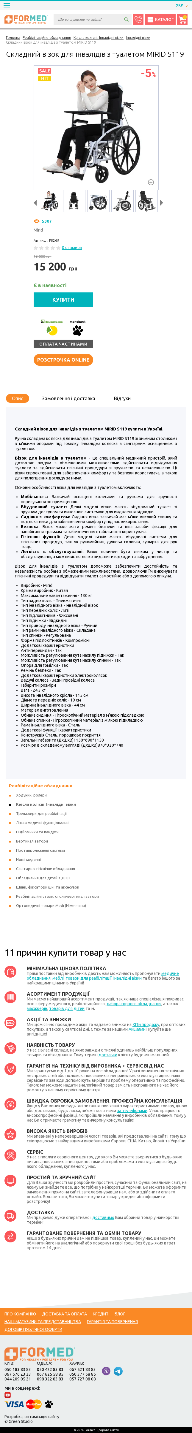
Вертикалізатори (32, 841)
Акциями (137, 1029)
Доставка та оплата (64, 1314)
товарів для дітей (67, 1008)
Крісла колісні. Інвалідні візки (46, 804)
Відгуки (122, 398)
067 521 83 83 (82, 1369)
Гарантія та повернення (112, 1321)
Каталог (160, 19)
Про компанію (20, 1314)
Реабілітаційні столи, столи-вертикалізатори (57, 896)
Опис (17, 398)
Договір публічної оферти (33, 1329)
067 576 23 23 (17, 1374)
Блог (120, 1314)
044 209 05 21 (17, 1379)
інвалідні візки (127, 978)
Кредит (101, 1314)
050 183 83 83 (17, 1369)
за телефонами (132, 1110)
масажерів (37, 1008)
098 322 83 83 (50, 1379)
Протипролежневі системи (40, 850)
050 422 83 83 (50, 1369)
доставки (108, 1054)
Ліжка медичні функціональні (42, 823)
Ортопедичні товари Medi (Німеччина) (51, 905)
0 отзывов (72, 247)
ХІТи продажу (145, 1024)
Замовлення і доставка (68, 398)
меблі (58, 978)
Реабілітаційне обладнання (40, 785)
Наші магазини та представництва (42, 1321)
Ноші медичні (28, 859)
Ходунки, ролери (31, 795)
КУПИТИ (63, 300)
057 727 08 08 (82, 1379)
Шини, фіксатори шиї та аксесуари (47, 887)
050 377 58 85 (82, 1374)
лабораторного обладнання (134, 1003)
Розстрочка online (63, 359)
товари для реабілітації (88, 978)
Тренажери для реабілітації (41, 813)
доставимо (103, 1217)
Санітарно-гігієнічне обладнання (45, 869)
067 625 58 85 (50, 1374)
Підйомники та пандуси (37, 832)
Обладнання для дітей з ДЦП (43, 878)
